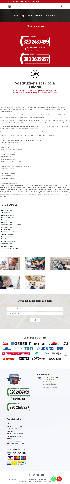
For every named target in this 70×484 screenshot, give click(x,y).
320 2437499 (11, 1)
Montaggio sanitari (6, 220)
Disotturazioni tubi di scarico (16, 443)
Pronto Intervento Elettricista (16, 433)
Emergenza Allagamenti (8, 217)
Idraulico (10, 438)
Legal (34, 481)
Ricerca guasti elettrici (14, 436)
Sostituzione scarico (7, 246)
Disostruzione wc (6, 236)
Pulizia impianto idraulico (8, 241)
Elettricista (11, 431)
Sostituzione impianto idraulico (10, 248)
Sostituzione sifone (7, 244)
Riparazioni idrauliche (7, 215)
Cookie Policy (47, 481)
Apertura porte (12, 429)
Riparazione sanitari (7, 222)
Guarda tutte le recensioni (50, 387)
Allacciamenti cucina (7, 234)
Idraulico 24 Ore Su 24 (7, 210)
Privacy (39, 481)
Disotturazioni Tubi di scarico (9, 232)
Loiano (29, 16)
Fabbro (10, 424)
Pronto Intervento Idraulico (16, 441)
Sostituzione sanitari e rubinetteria (11, 224)
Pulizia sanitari (5, 229)
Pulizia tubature (5, 239)
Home (16, 16)
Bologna (23, 16)
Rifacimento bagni (6, 227)
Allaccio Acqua (5, 213)
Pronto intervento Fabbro (15, 426)
